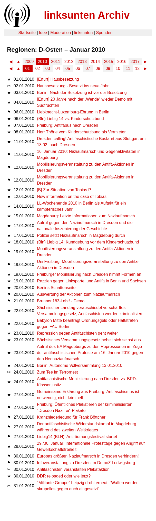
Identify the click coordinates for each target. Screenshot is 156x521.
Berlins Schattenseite (56, 287)
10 (118, 68)
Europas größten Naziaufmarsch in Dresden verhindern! (88, 456)
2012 (69, 61)
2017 (135, 61)
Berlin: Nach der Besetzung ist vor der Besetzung (82, 92)
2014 (95, 61)
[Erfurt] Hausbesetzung (58, 79)
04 (57, 68)
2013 (82, 61)
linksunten (83, 32)
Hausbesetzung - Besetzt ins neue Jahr (73, 86)
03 (47, 68)
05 (67, 68)
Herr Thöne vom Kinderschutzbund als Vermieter (81, 132)
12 (137, 68)
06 (77, 68)
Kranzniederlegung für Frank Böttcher (71, 417)
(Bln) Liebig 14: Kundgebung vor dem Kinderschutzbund (88, 242)
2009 (29, 61)
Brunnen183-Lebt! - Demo (60, 301)
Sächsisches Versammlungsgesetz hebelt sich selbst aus (89, 340)
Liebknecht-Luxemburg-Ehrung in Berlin (73, 112)
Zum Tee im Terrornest (57, 372)
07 (87, 68)
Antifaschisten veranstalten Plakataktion (73, 469)
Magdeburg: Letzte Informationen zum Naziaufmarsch (86, 216)
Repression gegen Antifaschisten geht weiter (77, 333)
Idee (43, 32)
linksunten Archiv (87, 15)
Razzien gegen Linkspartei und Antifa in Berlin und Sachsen (91, 281)
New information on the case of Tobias (71, 196)
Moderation (60, 32)
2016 (121, 61)
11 (128, 68)
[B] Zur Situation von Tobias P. (64, 190)
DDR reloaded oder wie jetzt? (64, 476)
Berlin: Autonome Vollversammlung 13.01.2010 (79, 365)
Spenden (104, 32)
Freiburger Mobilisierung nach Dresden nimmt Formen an (89, 274)
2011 (55, 61)
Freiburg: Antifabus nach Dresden (67, 125)
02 (37, 68)
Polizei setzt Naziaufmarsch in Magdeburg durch (81, 235)
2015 (108, 61)
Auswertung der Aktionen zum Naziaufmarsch (78, 294)
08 (98, 68)
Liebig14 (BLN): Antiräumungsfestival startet (77, 436)
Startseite (27, 32)
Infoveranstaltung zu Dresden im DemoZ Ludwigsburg (86, 463)
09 (108, 68)
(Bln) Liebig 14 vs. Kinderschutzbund (70, 118)
